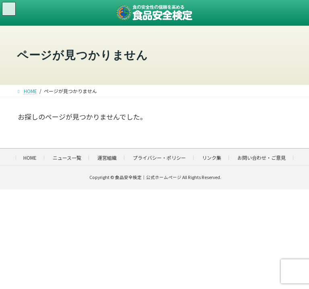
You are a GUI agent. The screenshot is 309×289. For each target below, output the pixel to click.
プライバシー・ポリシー (159, 157)
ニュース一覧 (67, 157)
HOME (30, 157)
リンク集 (211, 157)
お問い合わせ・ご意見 (261, 157)
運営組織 (107, 157)
